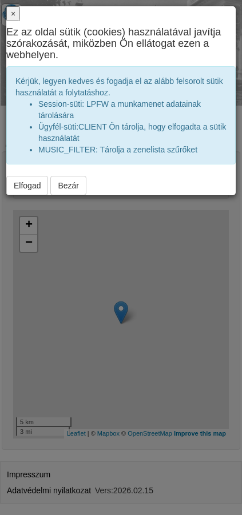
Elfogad (27, 185)
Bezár (68, 185)
